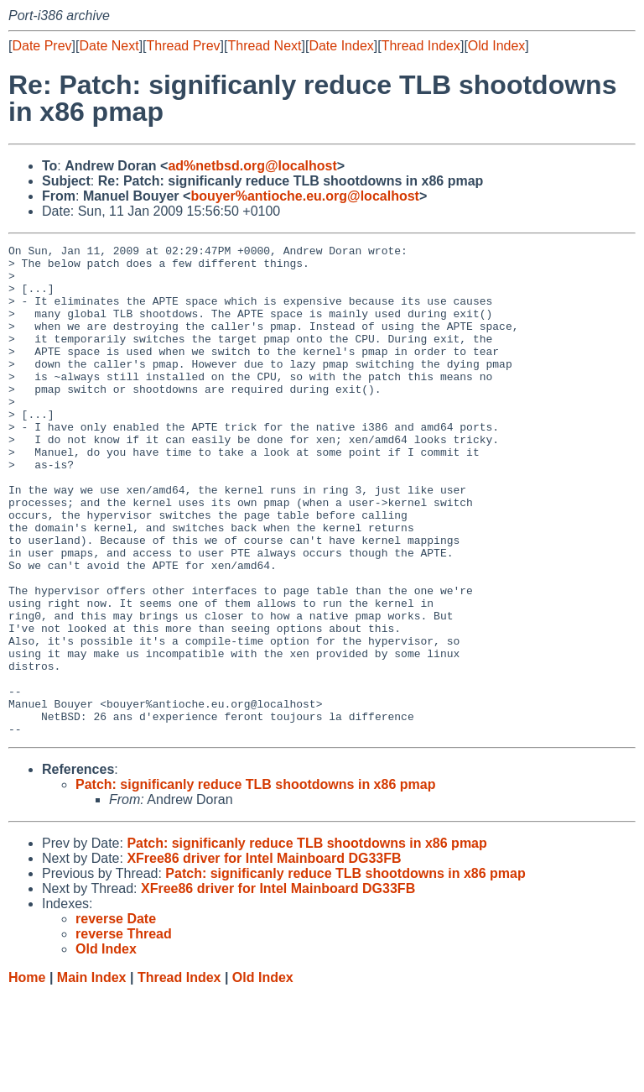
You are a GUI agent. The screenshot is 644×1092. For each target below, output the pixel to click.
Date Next (108, 46)
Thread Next (264, 46)
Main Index (92, 1075)
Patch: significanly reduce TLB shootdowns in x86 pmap (255, 882)
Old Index (496, 46)
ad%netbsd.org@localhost (252, 166)
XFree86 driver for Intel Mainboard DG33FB (264, 956)
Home (26, 1075)
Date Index (341, 46)
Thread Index (421, 46)
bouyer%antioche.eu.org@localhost (304, 196)
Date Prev (41, 46)
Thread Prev (184, 46)
